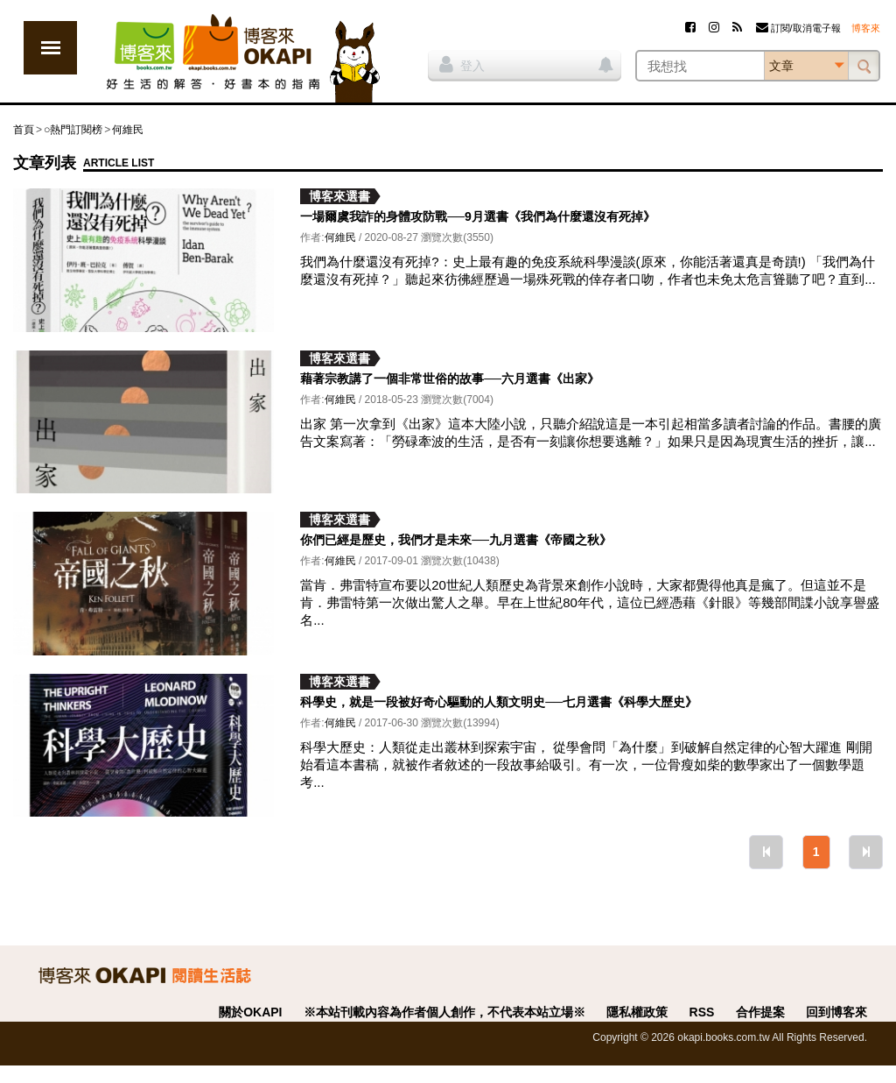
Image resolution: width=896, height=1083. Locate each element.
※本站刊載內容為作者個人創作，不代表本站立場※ (444, 1012)
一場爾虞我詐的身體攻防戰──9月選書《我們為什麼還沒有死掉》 (477, 216)
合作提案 (760, 1012)
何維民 (128, 130)
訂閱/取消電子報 (798, 28)
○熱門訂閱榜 (73, 130)
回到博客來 (836, 1012)
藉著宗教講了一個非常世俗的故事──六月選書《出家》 (449, 379)
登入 (462, 64)
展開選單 (50, 47)
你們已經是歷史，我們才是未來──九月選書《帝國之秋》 (456, 540)
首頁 (23, 130)
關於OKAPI (250, 1012)
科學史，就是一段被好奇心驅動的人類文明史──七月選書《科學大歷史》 (498, 702)
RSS (702, 1012)
